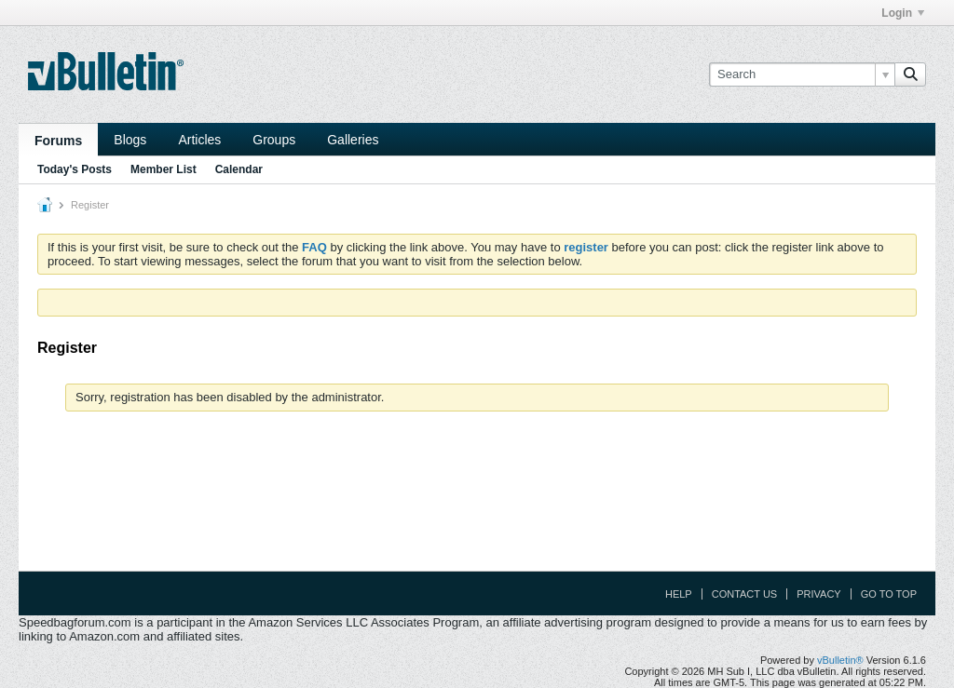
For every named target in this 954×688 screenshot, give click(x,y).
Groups (273, 139)
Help (678, 594)
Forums (58, 140)
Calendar (239, 169)
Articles (199, 139)
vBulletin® (840, 660)
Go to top (889, 594)
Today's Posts (74, 169)
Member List (163, 169)
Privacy (818, 594)
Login (902, 13)
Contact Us (745, 594)
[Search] (801, 74)
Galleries (352, 139)
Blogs (130, 139)
